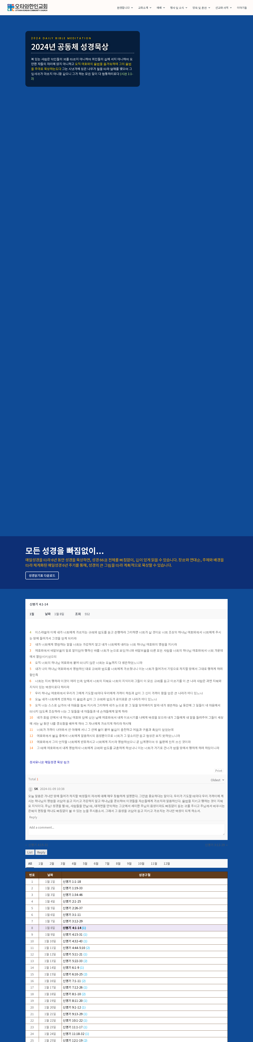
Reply (33, 817)
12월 (167, 863)
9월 (129, 863)
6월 (96, 863)
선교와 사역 (221, 8)
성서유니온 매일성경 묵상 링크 (49, 762)
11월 (154, 863)
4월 (74, 863)
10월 (141, 863)
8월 (118, 863)
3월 (63, 863)
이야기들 (242, 8)
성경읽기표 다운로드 (42, 575)
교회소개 (143, 8)
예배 (159, 8)
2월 (52, 863)
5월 (85, 863)
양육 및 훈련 (200, 8)
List (30, 852)
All (30, 863)
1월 (41, 863)
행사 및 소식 (177, 8)
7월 (107, 863)
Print (218, 770)
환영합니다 (123, 8)
